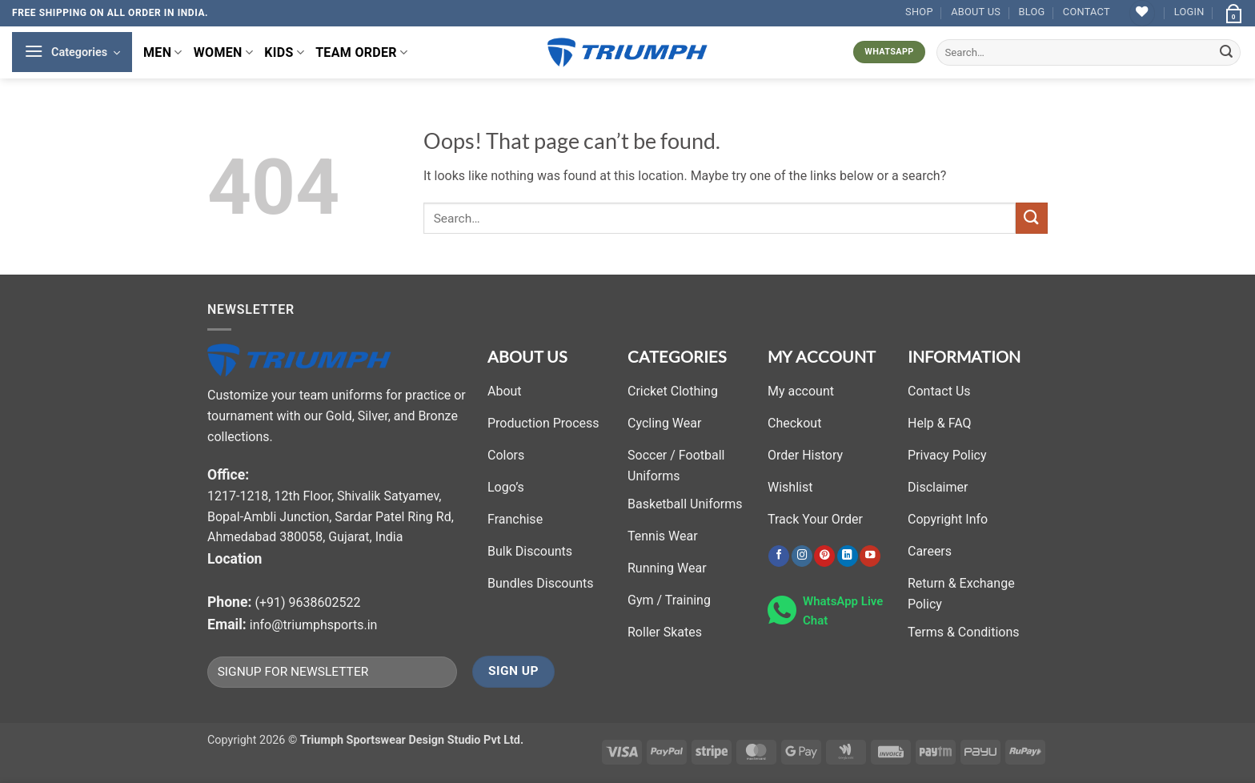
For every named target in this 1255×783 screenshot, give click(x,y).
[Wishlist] (1142, 13)
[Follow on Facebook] (778, 556)
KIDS (284, 52)
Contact (1086, 12)
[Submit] (1226, 52)
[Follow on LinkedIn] (847, 556)
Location (234, 559)
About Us (975, 12)
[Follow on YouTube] (870, 556)
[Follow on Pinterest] (824, 556)
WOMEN (223, 52)
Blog (1031, 12)
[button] (1189, 12)
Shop (919, 12)
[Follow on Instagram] (802, 556)
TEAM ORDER (361, 52)
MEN (162, 52)
